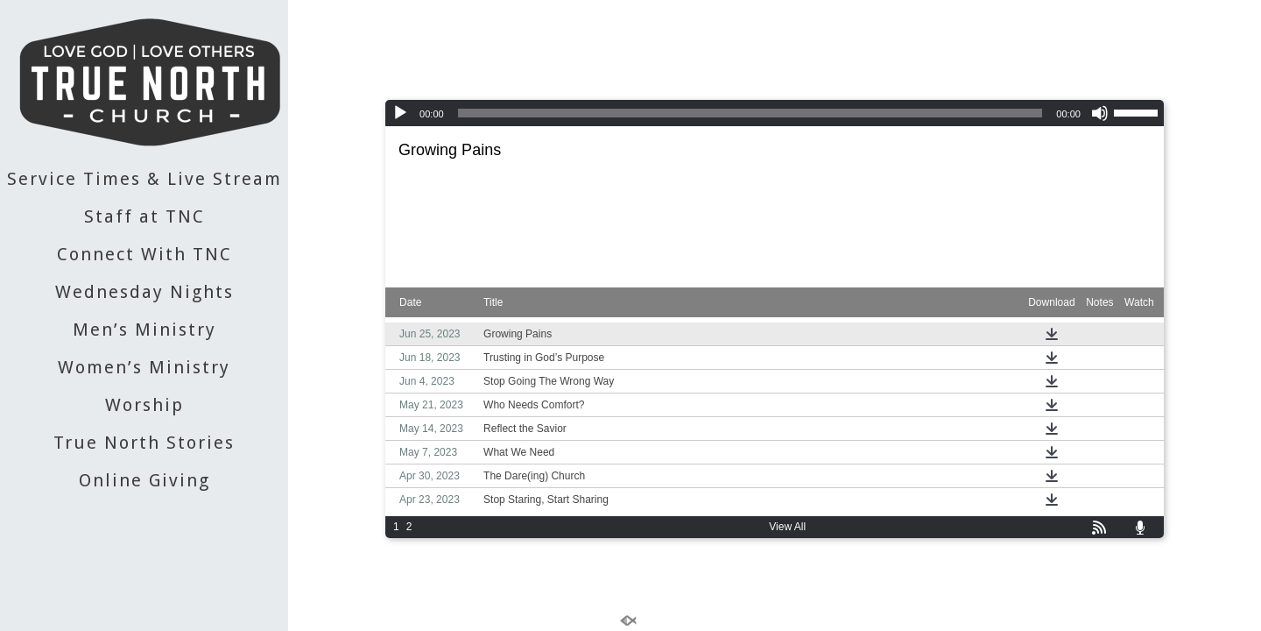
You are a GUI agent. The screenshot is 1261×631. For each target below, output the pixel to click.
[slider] (750, 113)
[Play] (400, 113)
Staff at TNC (144, 216)
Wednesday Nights (144, 291)
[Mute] (1100, 113)
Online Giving (144, 480)
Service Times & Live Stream (144, 178)
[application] (774, 113)
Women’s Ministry (144, 367)
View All (787, 527)
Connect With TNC (144, 254)
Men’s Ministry (144, 329)
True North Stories (144, 442)
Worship (144, 404)
